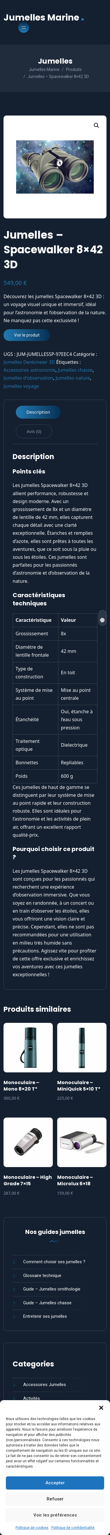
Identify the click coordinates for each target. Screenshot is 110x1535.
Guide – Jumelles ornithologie (51, 1289)
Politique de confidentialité (72, 1528)
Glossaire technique (42, 1275)
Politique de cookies (32, 1528)
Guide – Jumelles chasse (47, 1302)
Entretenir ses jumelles (45, 1316)
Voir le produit (27, 335)
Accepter (55, 1482)
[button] (101, 1407)
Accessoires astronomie (29, 370)
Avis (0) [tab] (34, 431)
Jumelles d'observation (28, 378)
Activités (31, 1398)
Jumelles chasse (75, 370)
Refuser (55, 1499)
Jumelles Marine (44, 17)
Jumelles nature (73, 378)
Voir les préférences (55, 1515)
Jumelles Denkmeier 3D (29, 362)
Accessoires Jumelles (44, 1384)
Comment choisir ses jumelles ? (54, 1261)
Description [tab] (38, 412)
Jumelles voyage (21, 386)
